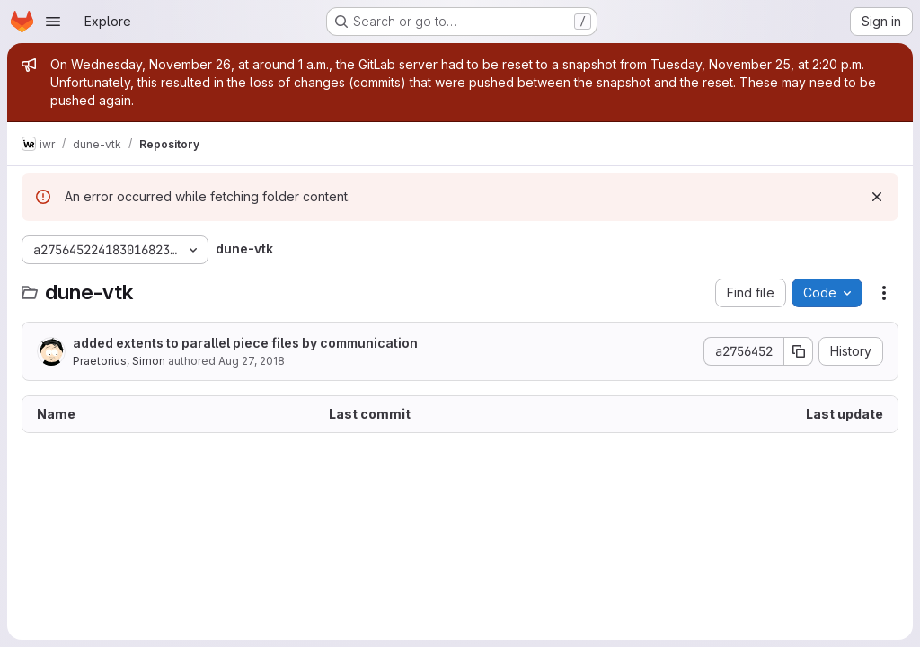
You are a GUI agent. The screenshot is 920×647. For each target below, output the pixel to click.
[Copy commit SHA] (798, 351)
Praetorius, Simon (119, 361)
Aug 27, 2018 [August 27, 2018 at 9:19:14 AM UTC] (251, 361)
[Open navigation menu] (53, 21)
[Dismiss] (877, 197)
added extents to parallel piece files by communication (245, 342)
